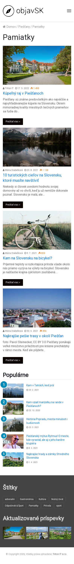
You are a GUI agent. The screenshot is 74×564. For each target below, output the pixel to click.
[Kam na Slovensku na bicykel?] (37, 230)
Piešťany (24, 26)
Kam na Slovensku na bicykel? (27, 258)
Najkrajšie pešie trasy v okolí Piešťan (33, 336)
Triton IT (8, 88)
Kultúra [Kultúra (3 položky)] (42, 499)
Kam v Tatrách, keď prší (40, 385)
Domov (9, 26)
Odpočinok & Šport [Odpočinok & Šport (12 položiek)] (14, 505)
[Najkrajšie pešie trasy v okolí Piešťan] (37, 307)
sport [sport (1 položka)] (59, 505)
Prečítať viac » (13, 121)
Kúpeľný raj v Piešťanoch (23, 93)
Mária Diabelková (13, 170)
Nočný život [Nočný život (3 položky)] (57, 499)
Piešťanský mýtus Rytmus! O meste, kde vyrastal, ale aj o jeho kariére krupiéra (47, 439)
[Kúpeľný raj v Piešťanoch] (37, 65)
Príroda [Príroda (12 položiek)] (47, 505)
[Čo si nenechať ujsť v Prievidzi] (60, 533)
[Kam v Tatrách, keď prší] (13, 391)
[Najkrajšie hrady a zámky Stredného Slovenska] (13, 459)
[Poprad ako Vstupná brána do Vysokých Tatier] (37, 533)
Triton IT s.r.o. (60, 554)
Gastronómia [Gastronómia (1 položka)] (27, 499)
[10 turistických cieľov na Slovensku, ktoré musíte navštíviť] (37, 147)
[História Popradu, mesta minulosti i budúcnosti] (13, 424)
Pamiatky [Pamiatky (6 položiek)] (33, 505)
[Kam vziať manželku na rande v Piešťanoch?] (13, 407)
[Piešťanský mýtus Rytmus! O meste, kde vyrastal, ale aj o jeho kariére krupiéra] (13, 441)
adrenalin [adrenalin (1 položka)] (10, 499)
